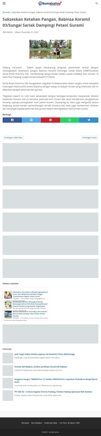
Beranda (25, 423)
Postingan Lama (89, 137)
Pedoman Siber (50, 423)
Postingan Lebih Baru (13, 137)
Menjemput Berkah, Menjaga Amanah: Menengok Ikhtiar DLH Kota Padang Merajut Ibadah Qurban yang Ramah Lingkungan (30, 304)
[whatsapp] (69, 120)
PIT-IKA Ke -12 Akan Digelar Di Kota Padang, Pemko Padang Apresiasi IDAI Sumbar (53, 391)
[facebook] (12, 120)
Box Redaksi (36, 423)
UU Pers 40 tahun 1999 (70, 423)
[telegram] (88, 120)
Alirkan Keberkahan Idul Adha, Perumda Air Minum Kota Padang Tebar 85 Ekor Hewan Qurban (30, 314)
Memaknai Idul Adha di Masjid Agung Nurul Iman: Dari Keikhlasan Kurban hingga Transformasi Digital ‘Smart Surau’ (30, 294)
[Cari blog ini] (96, 3)
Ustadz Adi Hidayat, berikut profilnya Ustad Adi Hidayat (40, 366)
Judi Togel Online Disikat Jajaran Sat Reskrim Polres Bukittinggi (44, 354)
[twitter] (31, 120)
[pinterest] (50, 120)
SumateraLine (54, 432)
